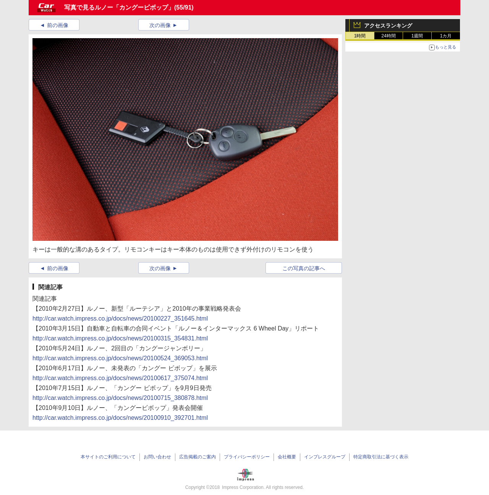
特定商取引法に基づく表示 (380, 457)
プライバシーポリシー (247, 457)
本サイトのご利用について (108, 457)
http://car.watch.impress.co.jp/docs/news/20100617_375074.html (120, 378)
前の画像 (57, 25)
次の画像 (160, 25)
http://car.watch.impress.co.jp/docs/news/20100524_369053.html (120, 358)
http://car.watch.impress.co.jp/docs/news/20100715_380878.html (120, 398)
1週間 (417, 36)
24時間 (388, 36)
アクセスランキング (388, 26)
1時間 (360, 36)
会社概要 (287, 457)
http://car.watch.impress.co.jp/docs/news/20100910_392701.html (120, 417)
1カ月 (446, 36)
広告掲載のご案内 (197, 457)
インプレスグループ (324, 457)
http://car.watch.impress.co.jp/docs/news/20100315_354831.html (120, 338)
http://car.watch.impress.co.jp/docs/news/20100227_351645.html (120, 318)
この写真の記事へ (303, 268)
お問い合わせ (157, 457)
